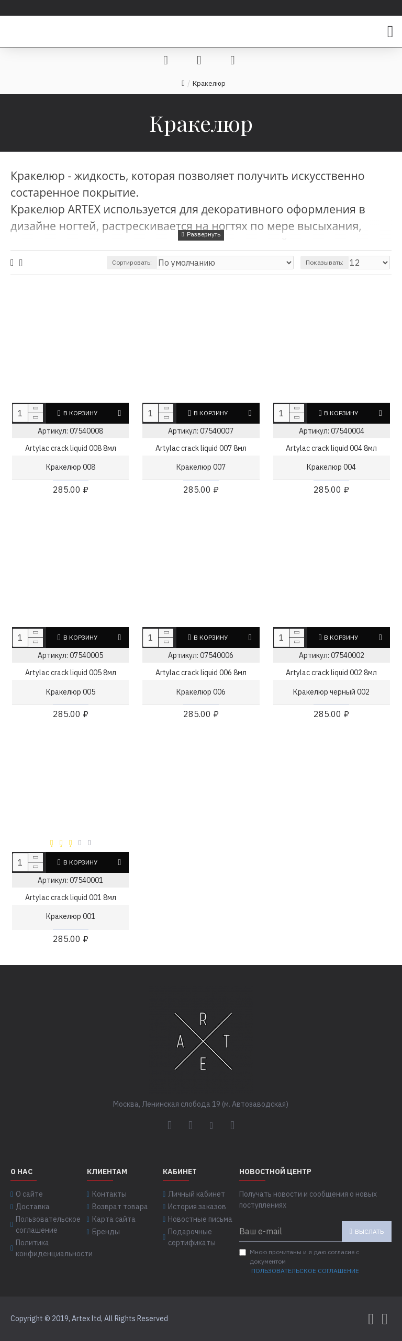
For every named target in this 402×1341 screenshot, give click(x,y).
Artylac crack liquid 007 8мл (201, 448)
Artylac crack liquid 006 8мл (201, 672)
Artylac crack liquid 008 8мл (70, 448)
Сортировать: (132, 262)
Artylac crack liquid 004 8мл (331, 448)
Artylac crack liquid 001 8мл (70, 897)
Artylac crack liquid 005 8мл (70, 672)
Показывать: (324, 262)
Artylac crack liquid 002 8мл (331, 672)
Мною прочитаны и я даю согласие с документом (300, 1262)
